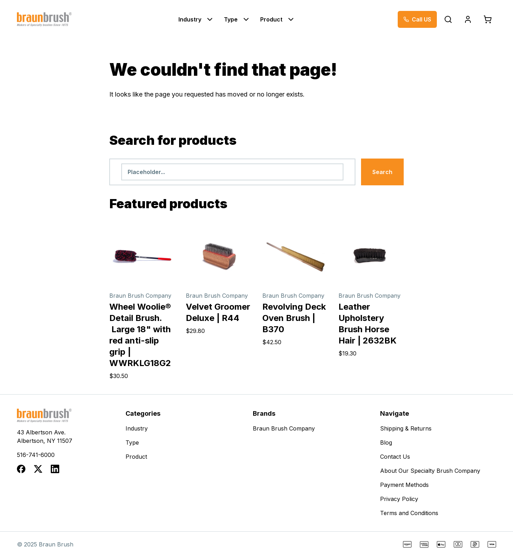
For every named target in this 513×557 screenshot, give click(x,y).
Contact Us (395, 456)
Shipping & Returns (406, 428)
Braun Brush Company (284, 428)
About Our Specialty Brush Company (430, 470)
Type (231, 19)
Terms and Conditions (409, 512)
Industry (189, 19)
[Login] (467, 19)
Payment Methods (404, 484)
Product (271, 19)
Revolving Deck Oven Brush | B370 (294, 318)
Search (382, 171)
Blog (386, 442)
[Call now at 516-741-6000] (417, 19)
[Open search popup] (448, 19)
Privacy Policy (399, 498)
